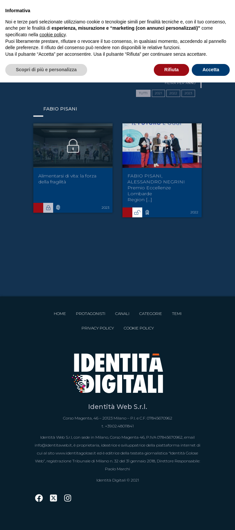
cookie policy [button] (53, 34)
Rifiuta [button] (171, 69)
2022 (173, 93)
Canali (122, 313)
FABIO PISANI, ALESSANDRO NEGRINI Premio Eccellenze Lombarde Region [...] (156, 188)
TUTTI (143, 93)
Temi (177, 313)
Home (60, 313)
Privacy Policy (98, 328)
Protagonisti (90, 313)
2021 (158, 93)
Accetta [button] (210, 69)
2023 (188, 93)
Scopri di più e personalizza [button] (46, 69)
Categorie (150, 313)
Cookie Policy (139, 328)
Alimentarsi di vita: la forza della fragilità (67, 179)
